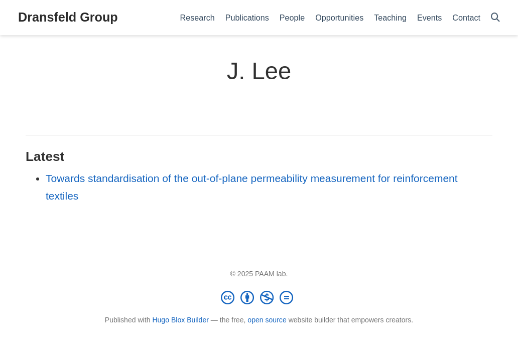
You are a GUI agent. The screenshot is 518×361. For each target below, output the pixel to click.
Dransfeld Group (68, 17)
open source (266, 320)
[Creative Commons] (259, 297)
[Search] (495, 18)
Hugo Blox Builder (180, 320)
